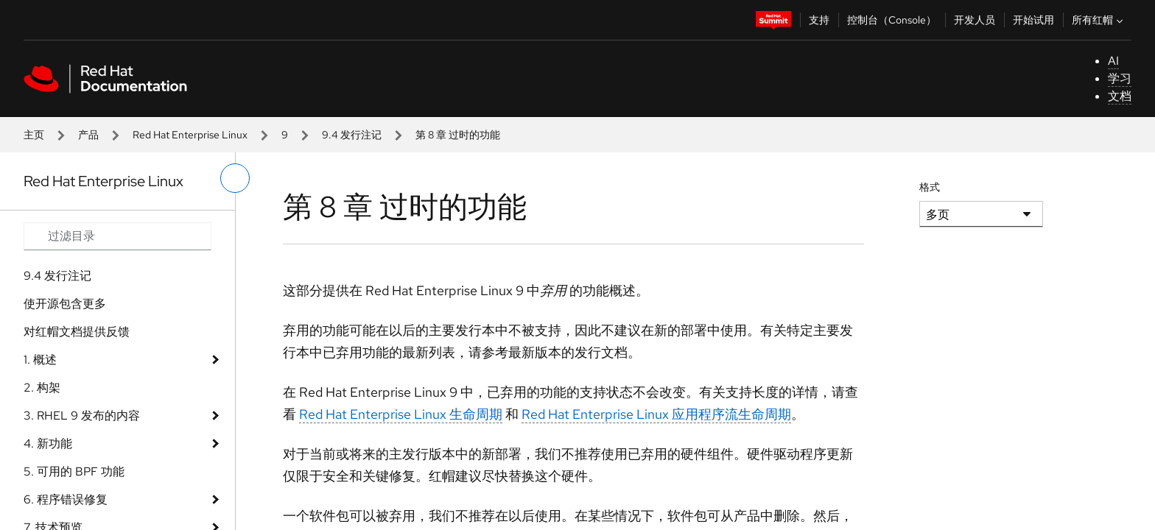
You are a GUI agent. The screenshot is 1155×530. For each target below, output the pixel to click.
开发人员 (974, 19)
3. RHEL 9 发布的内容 (82, 415)
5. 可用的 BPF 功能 (74, 471)
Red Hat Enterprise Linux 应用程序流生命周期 (656, 414)
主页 (34, 134)
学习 (1119, 78)
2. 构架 (42, 387)
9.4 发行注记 (352, 134)
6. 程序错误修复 (66, 499)
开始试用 (1033, 19)
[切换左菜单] (235, 178)
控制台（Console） (891, 19)
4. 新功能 (48, 443)
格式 (929, 187)
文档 (1119, 96)
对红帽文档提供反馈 (77, 331)
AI (1113, 60)
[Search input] (117, 236)
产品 (88, 134)
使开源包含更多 (65, 303)
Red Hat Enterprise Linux (190, 134)
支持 (819, 19)
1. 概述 (40, 359)
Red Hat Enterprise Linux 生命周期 (400, 414)
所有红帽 (1099, 19)
